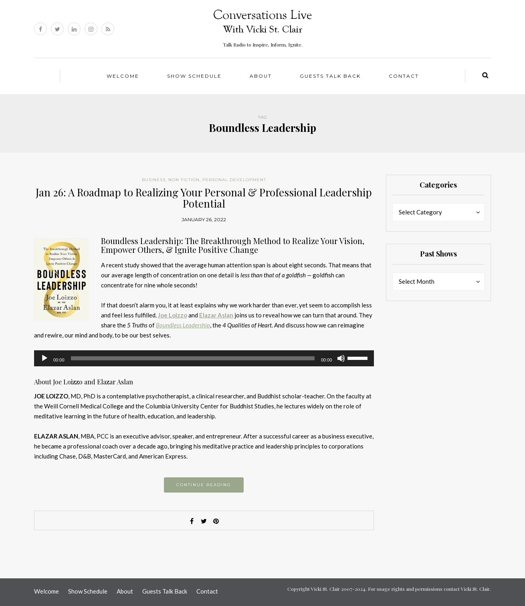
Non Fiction (184, 179)
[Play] (44, 358)
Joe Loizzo (172, 315)
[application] (204, 358)
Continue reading (203, 484)
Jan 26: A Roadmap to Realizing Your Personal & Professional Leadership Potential (204, 198)
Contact (404, 76)
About (261, 76)
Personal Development (234, 179)
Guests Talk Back (330, 76)
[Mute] (341, 358)
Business (154, 179)
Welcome (123, 76)
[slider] (193, 358)
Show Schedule (194, 76)
